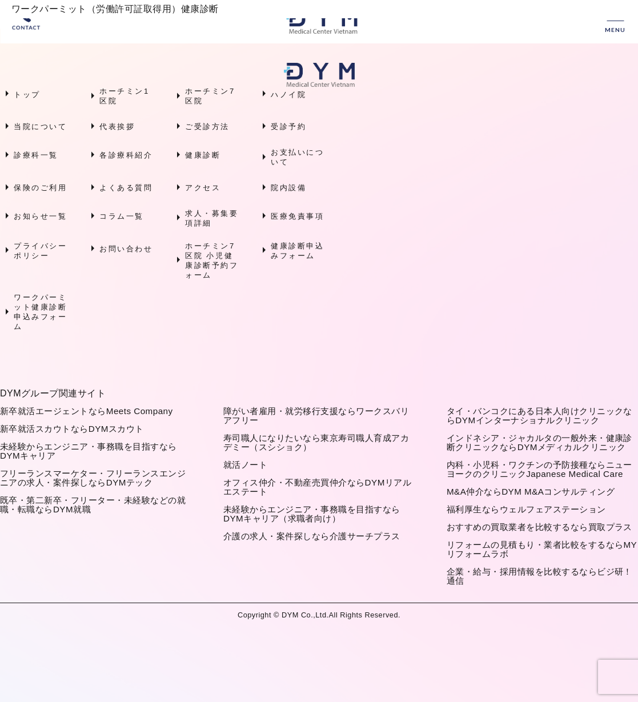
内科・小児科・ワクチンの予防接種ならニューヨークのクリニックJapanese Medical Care (539, 469)
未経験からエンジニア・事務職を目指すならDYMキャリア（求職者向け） (311, 513)
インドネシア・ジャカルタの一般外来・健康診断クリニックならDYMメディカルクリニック (539, 442)
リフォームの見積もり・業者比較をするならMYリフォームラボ (542, 549)
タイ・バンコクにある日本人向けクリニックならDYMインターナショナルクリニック (539, 415)
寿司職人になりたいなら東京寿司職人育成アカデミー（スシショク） (316, 442)
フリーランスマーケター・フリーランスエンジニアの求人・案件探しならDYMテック (93, 477)
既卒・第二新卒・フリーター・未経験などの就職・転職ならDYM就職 (93, 504)
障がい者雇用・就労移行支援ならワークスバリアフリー (316, 415)
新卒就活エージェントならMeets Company (86, 411)
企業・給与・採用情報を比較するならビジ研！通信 (539, 576)
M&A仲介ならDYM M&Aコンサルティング (531, 491)
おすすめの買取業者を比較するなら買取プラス (539, 527)
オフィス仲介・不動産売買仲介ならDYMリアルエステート (317, 487)
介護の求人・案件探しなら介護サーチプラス (311, 536)
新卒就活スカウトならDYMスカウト (72, 429)
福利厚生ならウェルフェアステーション (526, 509)
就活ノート (245, 465)
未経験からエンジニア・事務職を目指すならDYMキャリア (88, 451)
